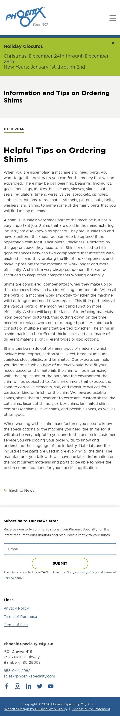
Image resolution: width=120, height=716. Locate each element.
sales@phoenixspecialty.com (29, 676)
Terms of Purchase (20, 616)
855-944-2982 (17, 670)
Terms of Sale (16, 624)
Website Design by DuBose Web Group (35, 709)
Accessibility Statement (91, 709)
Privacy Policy (87, 572)
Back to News (21, 490)
